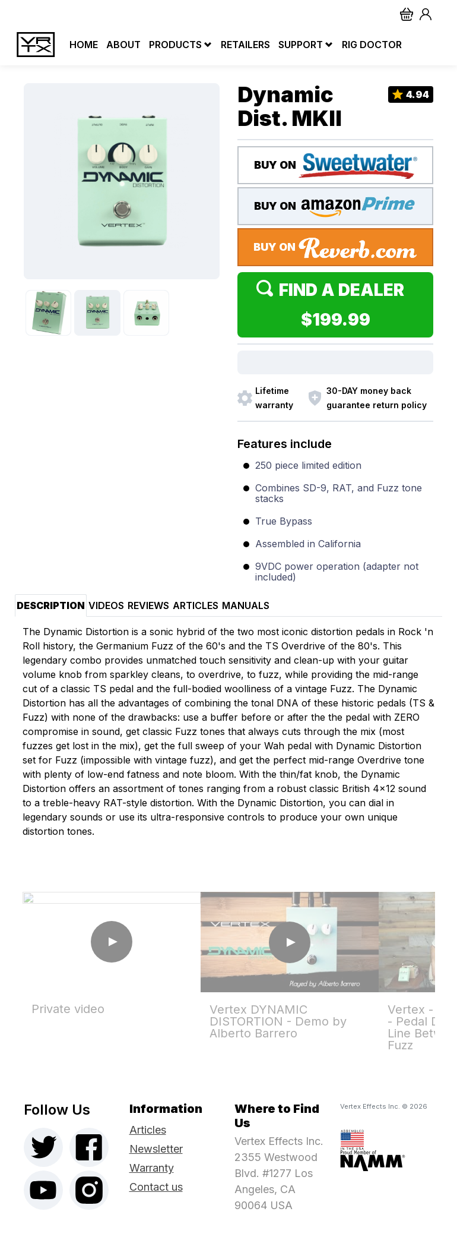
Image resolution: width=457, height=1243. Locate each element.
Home (81, 45)
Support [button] (300, 45)
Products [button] (175, 45)
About (120, 45)
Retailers (242, 45)
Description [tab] (51, 605)
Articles (147, 1130)
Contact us (156, 1187)
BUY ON (335, 166)
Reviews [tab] (148, 605)
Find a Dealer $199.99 (335, 305)
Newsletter (156, 1149)
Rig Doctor (369, 45)
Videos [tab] (106, 605)
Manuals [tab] (245, 605)
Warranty (151, 1168)
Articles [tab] (195, 605)
